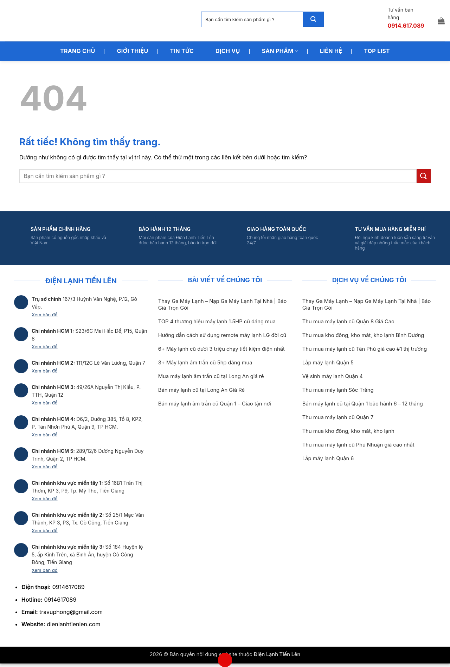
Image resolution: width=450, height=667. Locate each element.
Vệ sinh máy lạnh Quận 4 (332, 376)
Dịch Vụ (228, 50)
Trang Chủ (77, 50)
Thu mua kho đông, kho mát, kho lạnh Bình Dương (363, 335)
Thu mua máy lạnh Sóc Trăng (338, 390)
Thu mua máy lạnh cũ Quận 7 (337, 417)
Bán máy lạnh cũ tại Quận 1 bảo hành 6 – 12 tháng (362, 404)
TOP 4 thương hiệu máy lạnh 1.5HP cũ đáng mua (217, 321)
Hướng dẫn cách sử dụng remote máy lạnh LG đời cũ (222, 335)
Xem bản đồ (45, 314)
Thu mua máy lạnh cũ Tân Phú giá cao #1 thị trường (364, 349)
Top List (377, 50)
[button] (441, 20)
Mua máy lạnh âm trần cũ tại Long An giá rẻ (211, 376)
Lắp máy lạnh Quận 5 (328, 362)
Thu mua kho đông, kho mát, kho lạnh (348, 431)
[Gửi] (313, 19)
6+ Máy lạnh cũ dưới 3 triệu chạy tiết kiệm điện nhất (221, 349)
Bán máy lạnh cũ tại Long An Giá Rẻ (201, 390)
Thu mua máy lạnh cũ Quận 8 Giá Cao (348, 321)
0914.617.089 (405, 25)
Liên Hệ (331, 50)
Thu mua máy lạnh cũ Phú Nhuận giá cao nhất (358, 445)
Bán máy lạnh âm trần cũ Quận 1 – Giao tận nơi (214, 404)
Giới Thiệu (132, 50)
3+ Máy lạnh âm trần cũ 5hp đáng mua (205, 362)
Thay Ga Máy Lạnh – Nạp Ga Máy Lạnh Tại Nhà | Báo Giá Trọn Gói (222, 304)
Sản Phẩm (280, 50)
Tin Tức (182, 50)
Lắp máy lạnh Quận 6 (328, 458)
